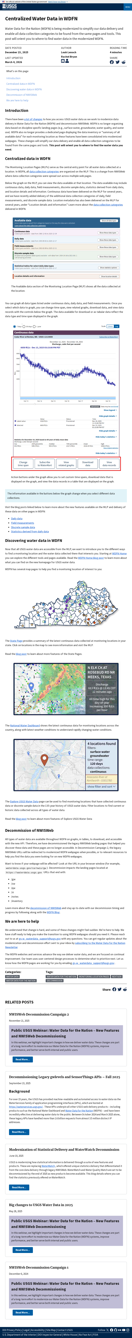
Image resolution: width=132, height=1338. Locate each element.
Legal (26, 1330)
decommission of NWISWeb (45, 908)
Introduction (13, 78)
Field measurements (22, 523)
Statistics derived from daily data (30, 531)
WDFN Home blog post (91, 558)
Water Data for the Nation (79, 1110)
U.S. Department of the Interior (19, 1334)
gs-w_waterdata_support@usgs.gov (40, 938)
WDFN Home (119, 553)
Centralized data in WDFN (20, 83)
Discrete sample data (23, 527)
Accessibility (37, 1330)
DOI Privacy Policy (12, 1330)
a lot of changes (33, 119)
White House (70, 1334)
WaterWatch (48, 1166)
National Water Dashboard (25, 725)
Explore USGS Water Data (24, 801)
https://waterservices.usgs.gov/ (26, 1106)
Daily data (16, 518)
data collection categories (44, 171)
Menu (127, 7)
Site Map (51, 1330)
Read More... (23, 1059)
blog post (21, 654)
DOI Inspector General (50, 1334)
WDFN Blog (53, 912)
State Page (16, 640)
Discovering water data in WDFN (24, 89)
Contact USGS (65, 1330)
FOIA (95, 1334)
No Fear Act (85, 1334)
